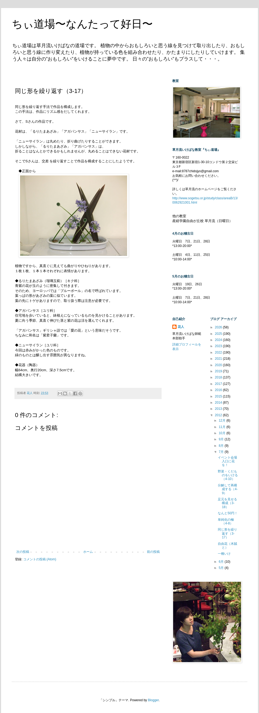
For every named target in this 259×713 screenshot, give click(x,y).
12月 (222, 420)
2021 (219, 359)
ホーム (88, 552)
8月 (221, 446)
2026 (219, 327)
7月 (221, 452)
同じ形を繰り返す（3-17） (227, 533)
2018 (219, 377)
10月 (222, 433)
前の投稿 (153, 552)
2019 (219, 371)
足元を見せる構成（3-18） (227, 503)
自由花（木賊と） (227, 545)
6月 (221, 562)
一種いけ (224, 554)
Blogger (153, 700)
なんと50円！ (227, 513)
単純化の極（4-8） (226, 521)
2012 (219, 415)
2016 (219, 390)
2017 (219, 384)
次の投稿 (22, 552)
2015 (219, 396)
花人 (181, 327)
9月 (221, 439)
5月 (221, 568)
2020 (219, 365)
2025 (219, 334)
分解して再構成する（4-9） (228, 489)
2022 (219, 352)
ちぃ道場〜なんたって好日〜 (82, 24)
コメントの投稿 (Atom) (39, 559)
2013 (219, 409)
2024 (219, 340)
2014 (219, 402)
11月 (222, 427)
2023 (219, 346)
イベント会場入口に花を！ (227, 461)
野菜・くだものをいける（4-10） (228, 475)
